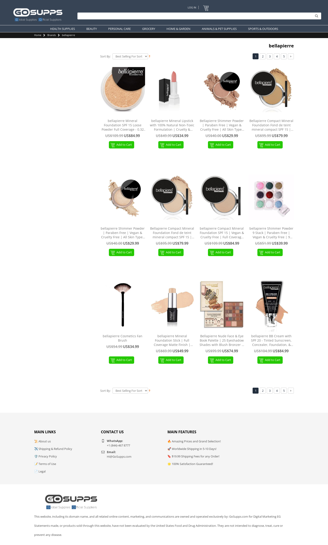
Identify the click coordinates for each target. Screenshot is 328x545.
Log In (192, 7)
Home (37, 35)
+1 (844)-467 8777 (118, 445)
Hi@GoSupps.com (119, 456)
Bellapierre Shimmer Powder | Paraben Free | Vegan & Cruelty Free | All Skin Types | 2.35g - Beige (222, 125)
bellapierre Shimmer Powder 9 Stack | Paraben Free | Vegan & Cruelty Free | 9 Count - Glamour (271, 232)
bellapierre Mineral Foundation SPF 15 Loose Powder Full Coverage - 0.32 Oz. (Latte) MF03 (123, 125)
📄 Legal (40, 471)
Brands (51, 35)
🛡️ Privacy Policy (45, 456)
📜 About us (42, 441)
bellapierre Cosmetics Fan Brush (122, 338)
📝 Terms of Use (45, 464)
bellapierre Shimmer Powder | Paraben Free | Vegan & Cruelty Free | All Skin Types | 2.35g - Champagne (123, 232)
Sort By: (105, 56)
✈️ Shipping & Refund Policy (53, 449)
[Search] (198, 16)
